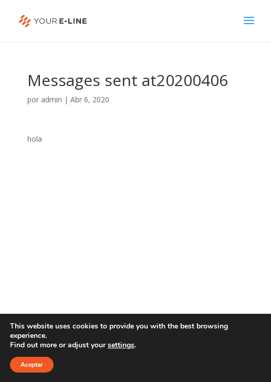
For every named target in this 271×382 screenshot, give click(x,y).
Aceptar (31, 364)
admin (51, 99)
